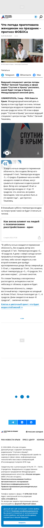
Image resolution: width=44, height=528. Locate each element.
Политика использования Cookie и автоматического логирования (16, 480)
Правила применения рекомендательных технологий (19, 488)
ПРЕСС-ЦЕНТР (28, 440)
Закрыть (22, 523)
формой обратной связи (25, 504)
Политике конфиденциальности (24, 511)
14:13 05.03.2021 (6, 36)
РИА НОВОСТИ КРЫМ (10, 440)
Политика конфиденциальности (15, 484)
